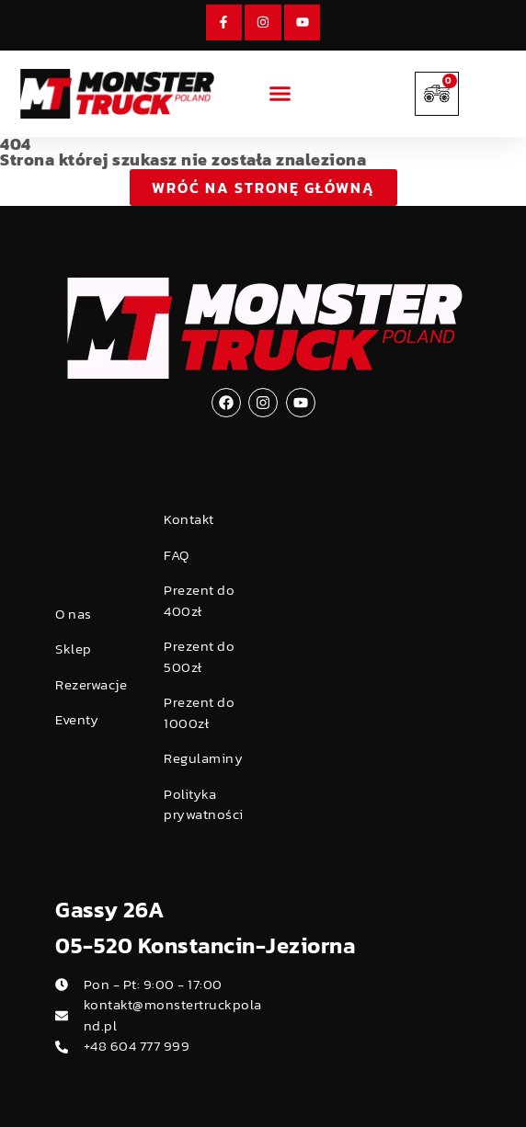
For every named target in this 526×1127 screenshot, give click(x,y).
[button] (280, 93)
